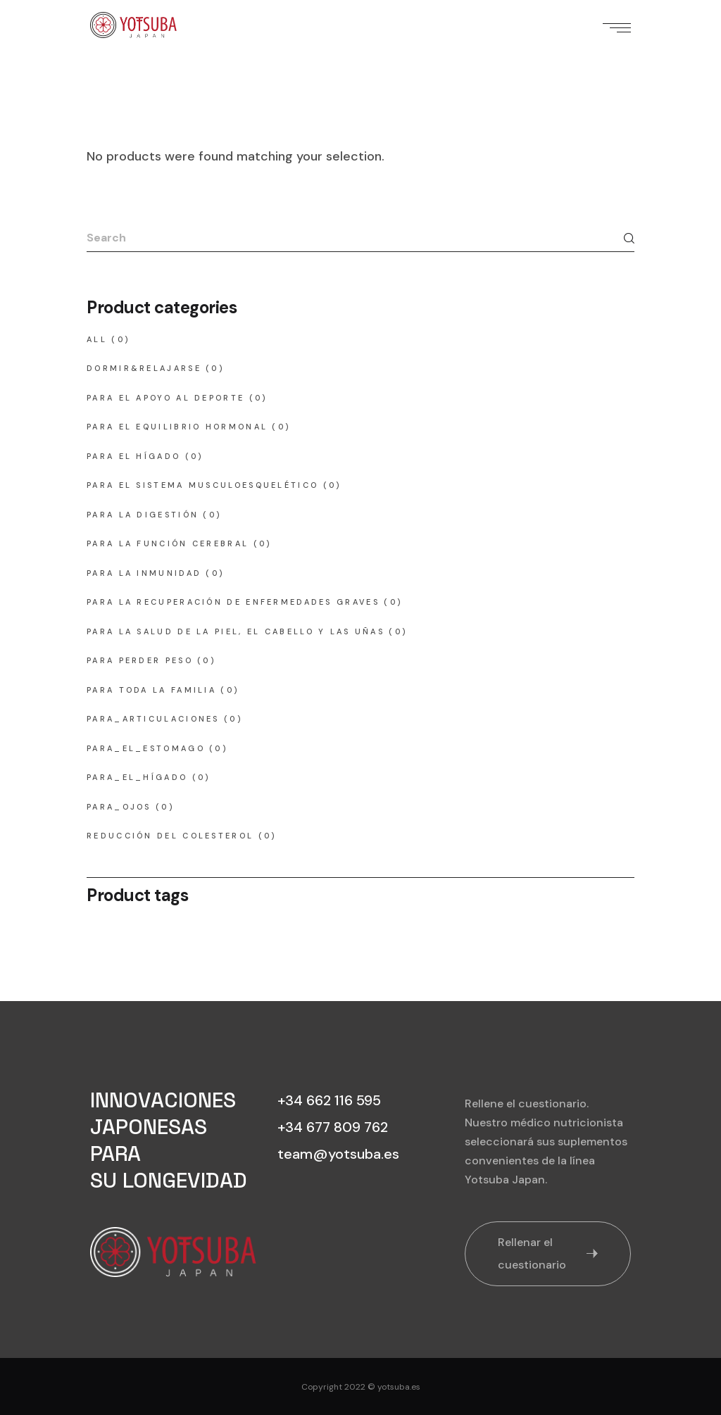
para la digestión (143, 515)
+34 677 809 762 (332, 1127)
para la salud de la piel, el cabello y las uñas (235, 631)
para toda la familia (151, 690)
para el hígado (133, 456)
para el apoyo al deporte (165, 398)
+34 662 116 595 (329, 1100)
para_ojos (119, 807)
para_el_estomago (146, 748)
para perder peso (140, 660)
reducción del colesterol (170, 836)
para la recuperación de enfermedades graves (233, 602)
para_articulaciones (153, 719)
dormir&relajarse (144, 368)
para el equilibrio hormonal (177, 427)
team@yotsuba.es (338, 1154)
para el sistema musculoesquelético (202, 485)
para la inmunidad (144, 573)
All (97, 339)
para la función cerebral (168, 543)
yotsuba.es (398, 1386)
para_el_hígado (137, 777)
